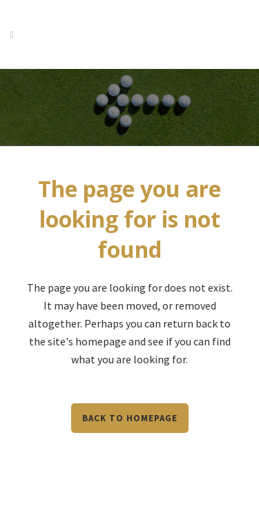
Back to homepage (130, 418)
